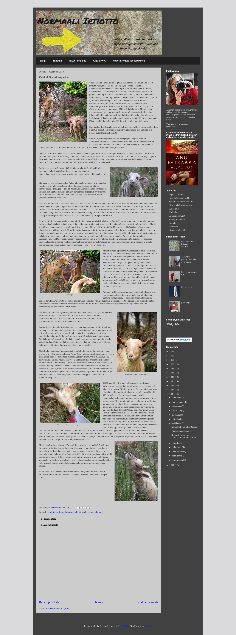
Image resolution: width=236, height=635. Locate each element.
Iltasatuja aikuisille (177, 230)
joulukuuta (177, 398)
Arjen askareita (176, 195)
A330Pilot (124, 626)
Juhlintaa (54, 512)
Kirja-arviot (99, 60)
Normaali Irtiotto (78, 20)
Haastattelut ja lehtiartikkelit (129, 60)
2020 (172, 364)
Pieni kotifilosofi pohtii (179, 198)
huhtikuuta (177, 447)
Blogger (148, 626)
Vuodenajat (174, 209)
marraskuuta (178, 402)
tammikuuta (177, 460)
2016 (172, 381)
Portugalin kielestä (177, 220)
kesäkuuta (177, 423)
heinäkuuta (177, 419)
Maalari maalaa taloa (181, 431)
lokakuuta (176, 406)
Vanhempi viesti (147, 602)
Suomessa (173, 227)
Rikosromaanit (77, 60)
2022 (172, 356)
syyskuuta (176, 411)
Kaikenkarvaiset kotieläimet (71, 512)
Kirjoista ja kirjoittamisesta (181, 205)
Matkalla (173, 212)
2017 (172, 377)
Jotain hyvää (187, 303)
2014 (172, 390)
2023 (172, 352)
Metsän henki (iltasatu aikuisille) (187, 244)
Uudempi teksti (49, 602)
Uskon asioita (187, 287)
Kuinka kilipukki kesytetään (184, 427)
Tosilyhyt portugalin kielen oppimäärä (189, 259)
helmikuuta (177, 456)
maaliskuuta (177, 451)
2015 (172, 386)
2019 (172, 369)
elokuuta (176, 415)
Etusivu (98, 602)
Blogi (43, 60)
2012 (172, 465)
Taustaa (57, 60)
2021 (172, 360)
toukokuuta (177, 443)
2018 (172, 373)
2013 (172, 394)
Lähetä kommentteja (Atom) (57, 608)
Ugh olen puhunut (93, 512)
